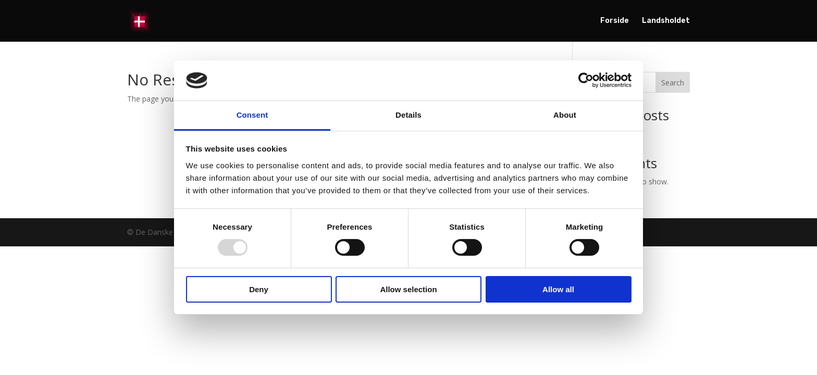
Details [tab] (408, 114)
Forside (614, 21)
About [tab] (564, 114)
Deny (258, 289)
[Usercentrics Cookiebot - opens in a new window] (586, 80)
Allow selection (408, 289)
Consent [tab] (252, 114)
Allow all (558, 289)
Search (672, 83)
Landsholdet (666, 21)
